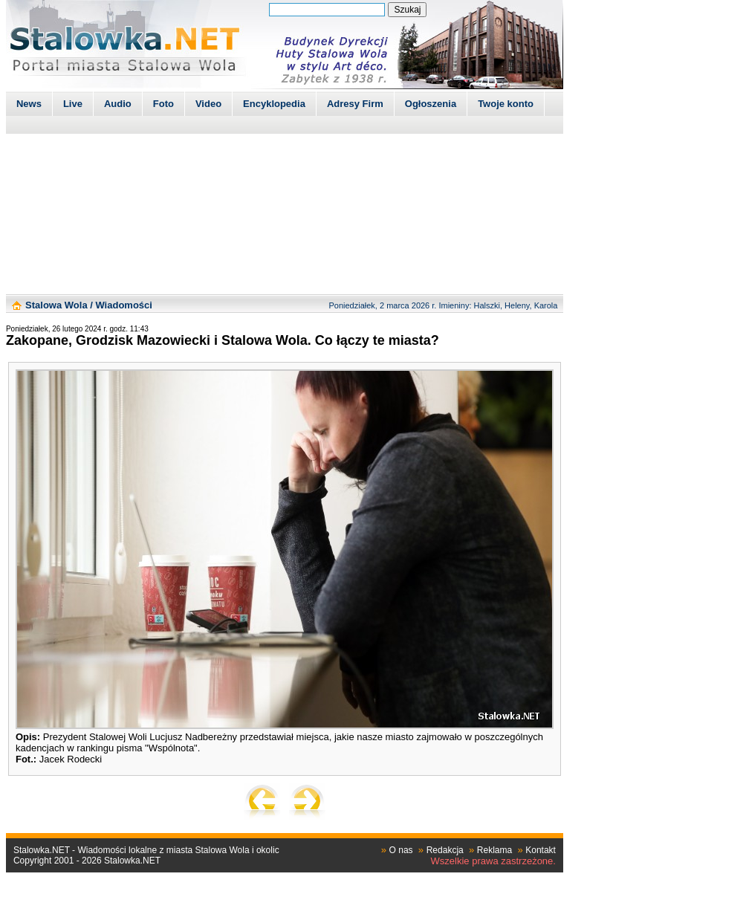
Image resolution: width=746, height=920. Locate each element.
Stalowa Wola (56, 305)
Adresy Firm (355, 103)
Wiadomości (123, 305)
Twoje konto (505, 103)
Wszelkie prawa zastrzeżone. (493, 860)
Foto (163, 103)
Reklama (494, 850)
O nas (401, 850)
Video (208, 103)
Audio (118, 103)
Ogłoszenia (430, 103)
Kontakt (540, 850)
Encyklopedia (274, 103)
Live (72, 103)
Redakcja (445, 850)
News (29, 103)
